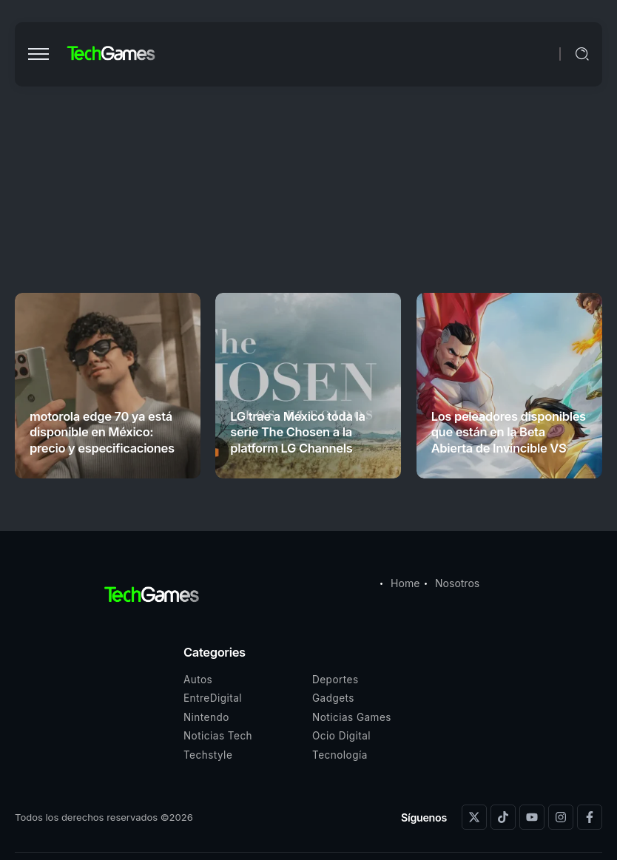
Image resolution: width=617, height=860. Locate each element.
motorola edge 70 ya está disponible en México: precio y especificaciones (102, 432)
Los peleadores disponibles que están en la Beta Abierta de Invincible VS (508, 432)
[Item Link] (107, 385)
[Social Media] (474, 817)
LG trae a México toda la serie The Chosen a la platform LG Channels (297, 432)
